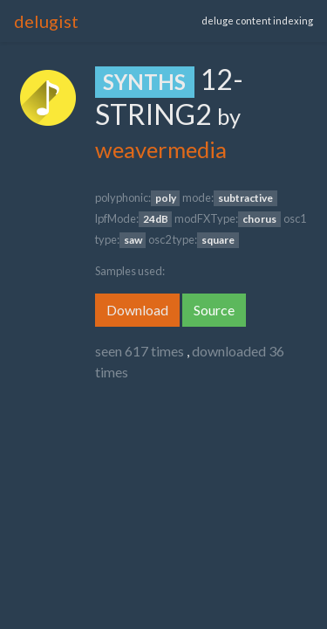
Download (137, 309)
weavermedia (161, 149)
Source (214, 309)
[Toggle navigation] (147, 20)
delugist (46, 20)
